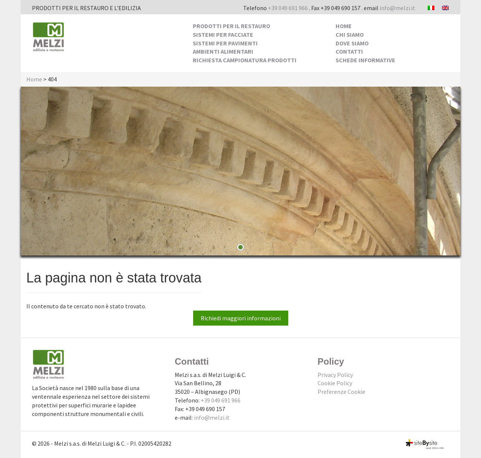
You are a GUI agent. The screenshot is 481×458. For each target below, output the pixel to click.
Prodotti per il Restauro (231, 26)
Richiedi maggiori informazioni (241, 318)
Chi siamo (350, 34)
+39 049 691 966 (288, 8)
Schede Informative (365, 60)
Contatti (349, 51)
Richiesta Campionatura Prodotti (244, 60)
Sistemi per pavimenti (225, 43)
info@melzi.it (397, 8)
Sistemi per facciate (223, 34)
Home (344, 26)
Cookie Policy (335, 383)
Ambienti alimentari (223, 51)
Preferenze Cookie (341, 391)
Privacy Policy (335, 374)
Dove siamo (352, 43)
